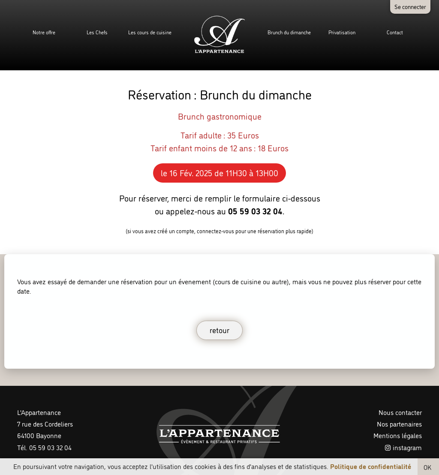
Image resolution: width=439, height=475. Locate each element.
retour (219, 330)
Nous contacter (400, 412)
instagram (403, 447)
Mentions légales (397, 435)
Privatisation (341, 32)
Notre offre (44, 32)
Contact (395, 32)
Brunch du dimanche (289, 32)
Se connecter (410, 6)
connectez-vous (215, 230)
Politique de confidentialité (370, 466)
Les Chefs (97, 32)
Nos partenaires (399, 423)
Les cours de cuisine (149, 32)
